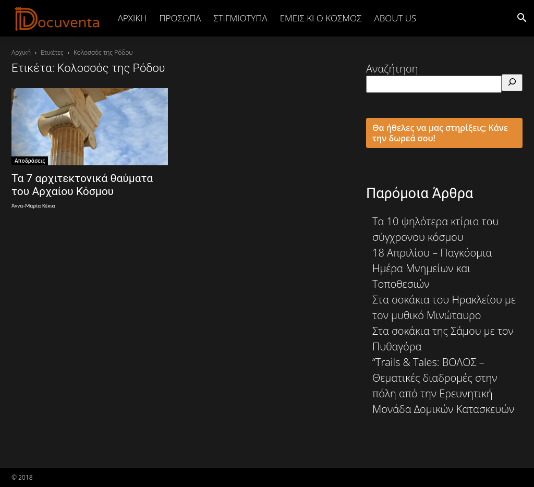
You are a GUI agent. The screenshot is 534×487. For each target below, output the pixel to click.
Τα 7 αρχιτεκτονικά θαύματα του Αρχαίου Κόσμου (82, 185)
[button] (521, 18)
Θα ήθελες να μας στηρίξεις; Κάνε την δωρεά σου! (440, 133)
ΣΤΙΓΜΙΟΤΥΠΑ (240, 18)
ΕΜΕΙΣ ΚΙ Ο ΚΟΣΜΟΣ (321, 18)
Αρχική (132, 18)
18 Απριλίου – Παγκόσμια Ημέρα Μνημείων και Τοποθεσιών (432, 268)
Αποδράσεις (30, 160)
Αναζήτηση (392, 69)
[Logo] (57, 18)
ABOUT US (395, 18)
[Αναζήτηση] (512, 82)
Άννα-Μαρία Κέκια (33, 205)
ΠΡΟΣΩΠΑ (180, 18)
